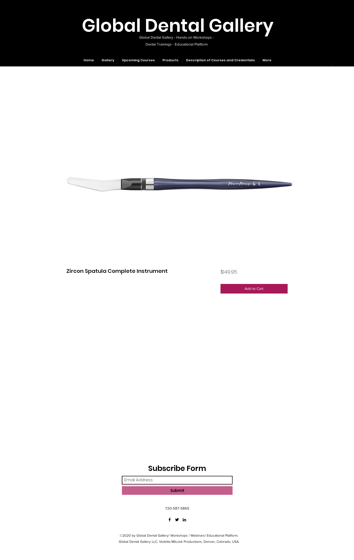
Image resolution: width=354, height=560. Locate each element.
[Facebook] (169, 519)
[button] (332, 63)
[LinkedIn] (184, 519)
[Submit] (177, 490)
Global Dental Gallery (178, 25)
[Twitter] (177, 519)
